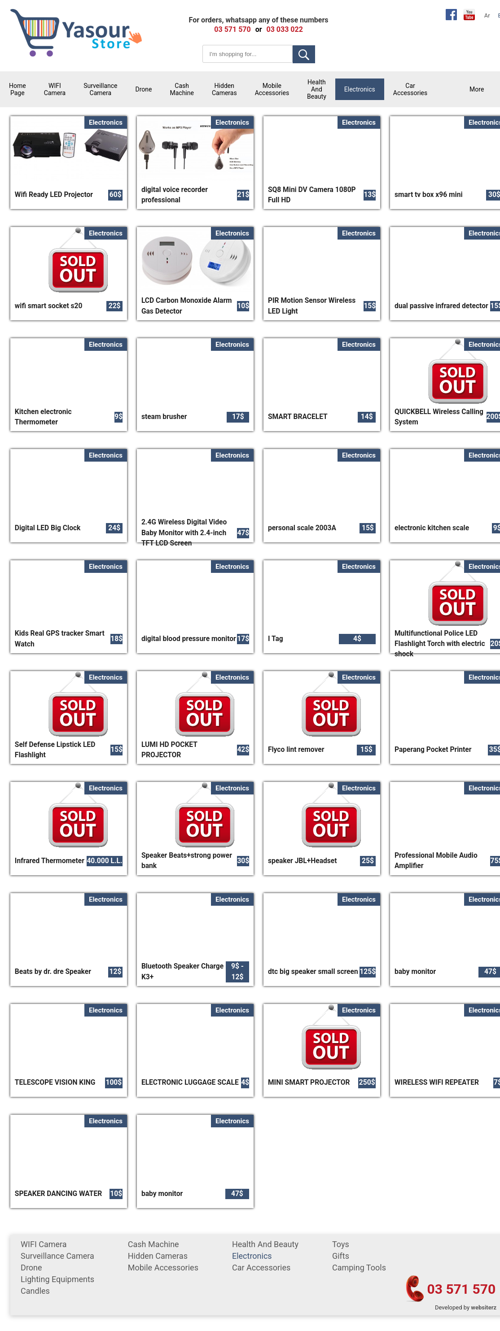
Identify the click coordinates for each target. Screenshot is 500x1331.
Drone (144, 89)
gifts (340, 1256)
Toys (340, 1244)
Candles (35, 1291)
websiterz (483, 1307)
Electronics (359, 89)
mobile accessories (272, 89)
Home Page (17, 89)
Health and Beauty (316, 89)
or (258, 29)
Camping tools (359, 1267)
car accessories (410, 89)
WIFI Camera (55, 89)
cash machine (181, 89)
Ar (487, 15)
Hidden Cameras (224, 89)
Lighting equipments (57, 1279)
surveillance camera (100, 89)
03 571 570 (461, 1289)
